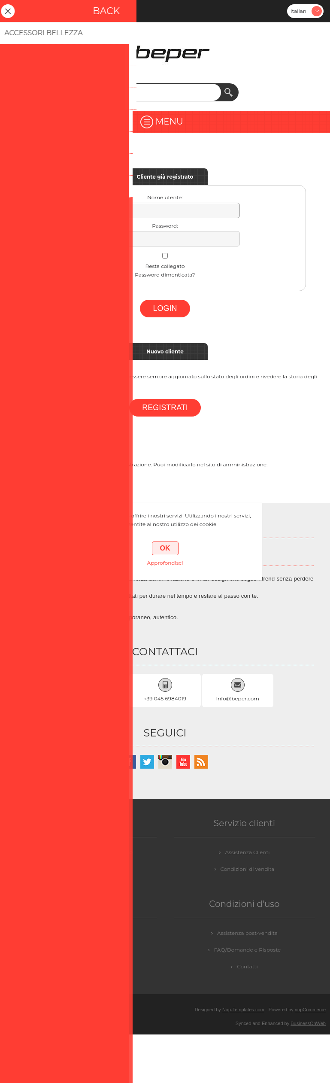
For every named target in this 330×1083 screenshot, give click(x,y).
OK (165, 548)
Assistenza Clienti (247, 852)
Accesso (38, 11)
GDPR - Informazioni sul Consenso (89, 852)
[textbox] (156, 92)
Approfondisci (165, 563)
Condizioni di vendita (248, 869)
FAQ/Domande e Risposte (247, 949)
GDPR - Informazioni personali (89, 869)
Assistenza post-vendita (247, 933)
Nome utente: (165, 197)
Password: (165, 225)
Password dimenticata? (165, 274)
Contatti (247, 966)
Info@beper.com (237, 698)
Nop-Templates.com (243, 1009)
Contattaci (89, 933)
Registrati (15, 11)
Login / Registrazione (88, 949)
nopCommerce (310, 1009)
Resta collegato (165, 266)
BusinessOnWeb (308, 1023)
